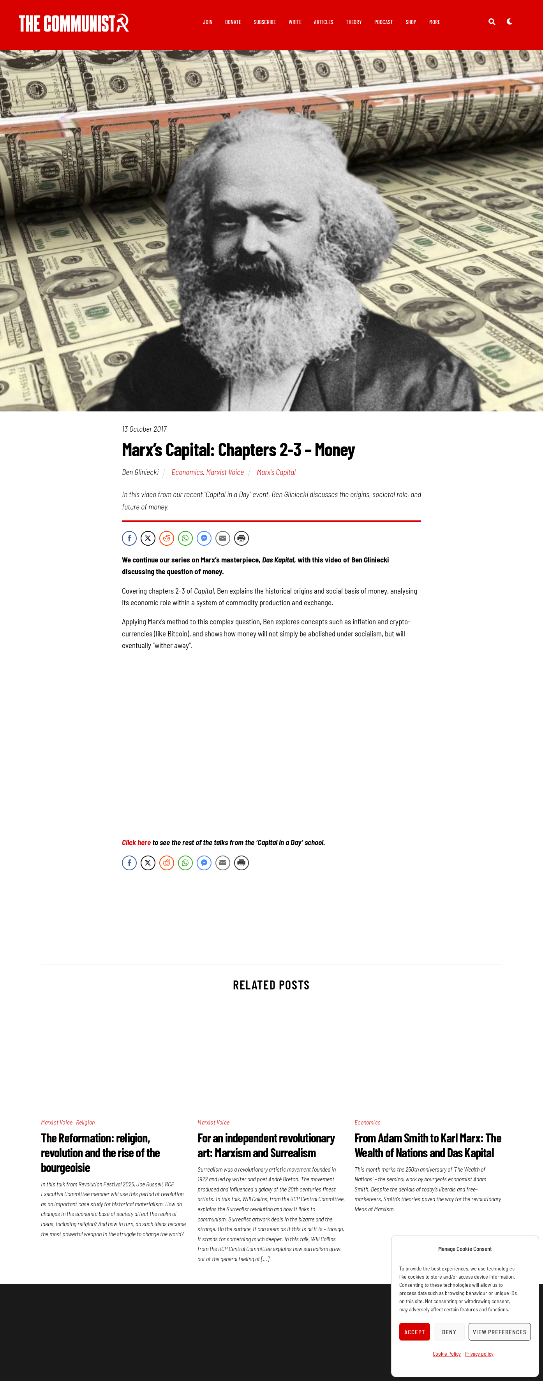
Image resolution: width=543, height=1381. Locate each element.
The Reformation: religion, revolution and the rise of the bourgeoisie (100, 1152)
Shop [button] (411, 21)
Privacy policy (479, 1353)
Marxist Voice (225, 472)
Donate (233, 21)
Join (208, 21)
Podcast (383, 21)
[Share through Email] (222, 538)
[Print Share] (241, 538)
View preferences (500, 1331)
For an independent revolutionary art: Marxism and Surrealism (266, 1145)
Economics (187, 472)
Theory (354, 21)
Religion (85, 1122)
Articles (323, 21)
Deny (449, 1331)
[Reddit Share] (166, 538)
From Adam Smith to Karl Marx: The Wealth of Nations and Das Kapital (427, 1145)
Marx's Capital (276, 472)
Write (295, 21)
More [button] (434, 21)
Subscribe (265, 21)
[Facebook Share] (129, 538)
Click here (136, 842)
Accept (414, 1331)
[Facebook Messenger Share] (204, 538)
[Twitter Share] (148, 538)
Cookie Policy (447, 1353)
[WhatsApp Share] (185, 538)
